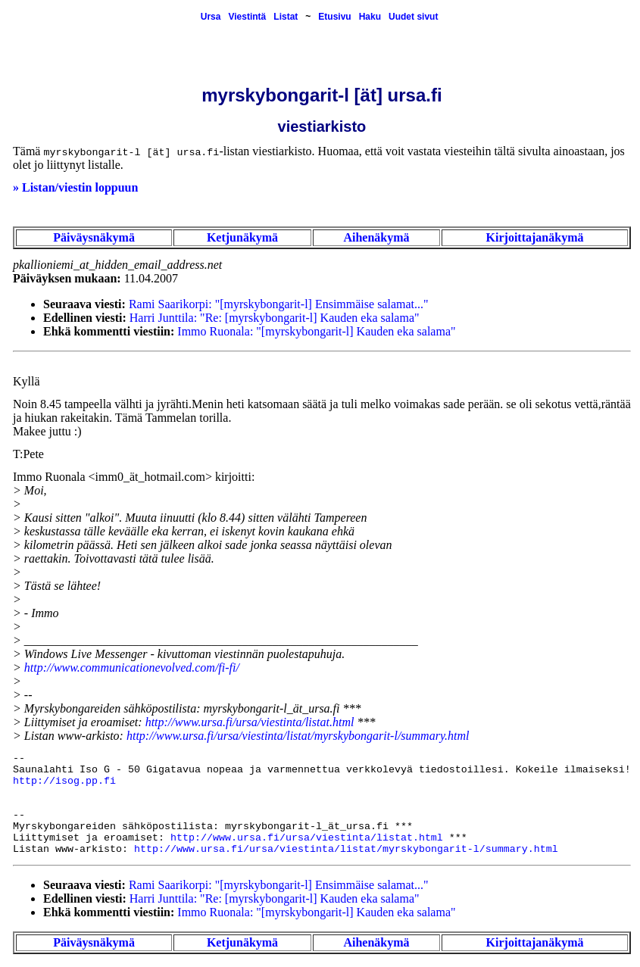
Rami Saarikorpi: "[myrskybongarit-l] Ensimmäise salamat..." (279, 304)
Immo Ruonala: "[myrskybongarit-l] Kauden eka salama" (316, 331)
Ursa (211, 16)
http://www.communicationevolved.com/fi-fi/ (131, 667)
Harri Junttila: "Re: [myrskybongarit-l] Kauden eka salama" (275, 317)
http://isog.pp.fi (64, 781)
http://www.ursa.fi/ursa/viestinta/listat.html (249, 722)
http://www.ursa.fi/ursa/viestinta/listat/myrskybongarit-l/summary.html (298, 735)
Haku (370, 16)
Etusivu (334, 16)
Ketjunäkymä (242, 237)
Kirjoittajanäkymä (535, 237)
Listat (285, 16)
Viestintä (247, 16)
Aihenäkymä (376, 237)
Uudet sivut (413, 16)
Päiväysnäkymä (94, 237)
